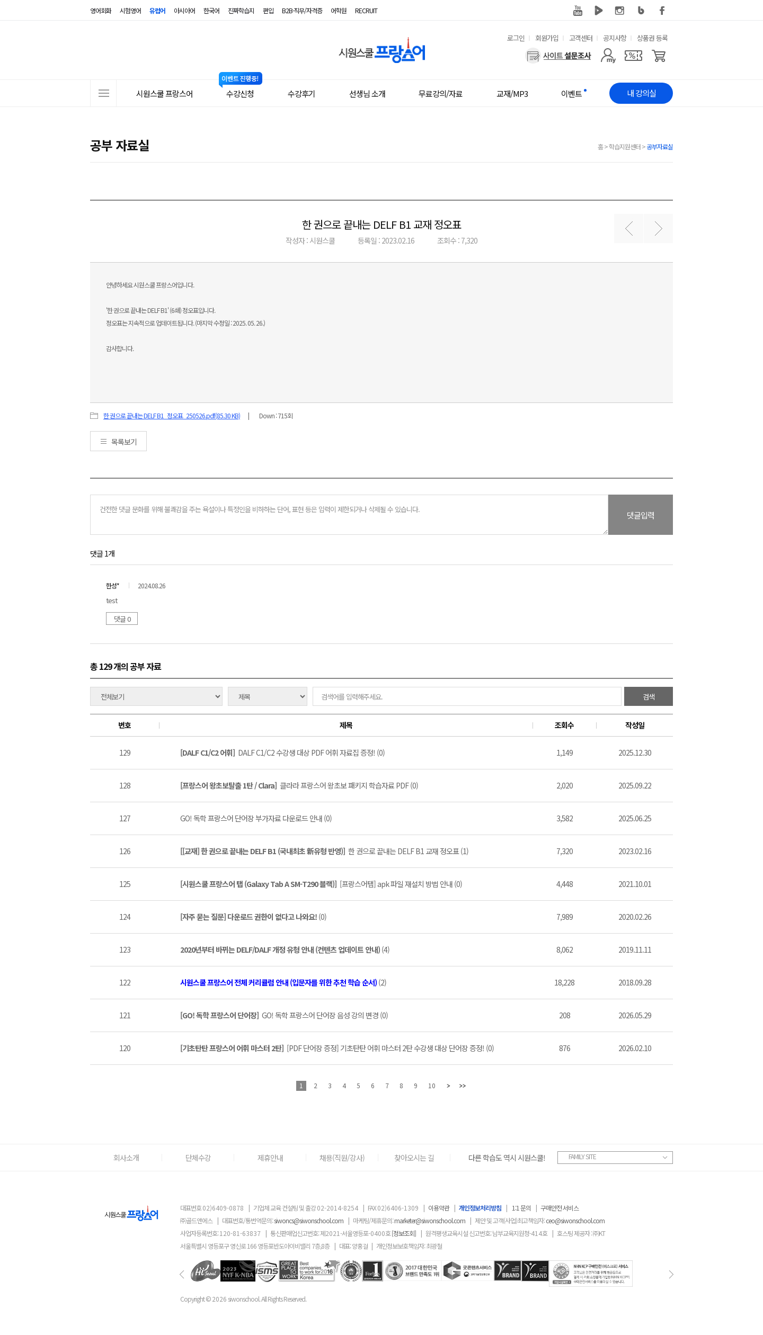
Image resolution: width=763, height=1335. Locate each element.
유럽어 (157, 10)
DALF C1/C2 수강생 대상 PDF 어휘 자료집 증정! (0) (282, 752)
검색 (648, 697)
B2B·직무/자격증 (302, 10)
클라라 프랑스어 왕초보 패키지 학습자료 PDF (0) (299, 785)
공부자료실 (659, 146)
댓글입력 (640, 515)
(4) (284, 949)
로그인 (516, 38)
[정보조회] (404, 1233)
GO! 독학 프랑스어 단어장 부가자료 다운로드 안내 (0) (256, 818)
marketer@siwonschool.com (429, 1220)
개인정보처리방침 (480, 1207)
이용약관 (438, 1207)
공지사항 (614, 38)
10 (432, 1085)
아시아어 (184, 10)
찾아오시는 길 (414, 1157)
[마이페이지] (608, 56)
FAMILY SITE (582, 1156)
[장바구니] (659, 56)
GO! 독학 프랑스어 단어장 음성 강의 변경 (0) (284, 1015)
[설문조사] (558, 56)
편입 (268, 10)
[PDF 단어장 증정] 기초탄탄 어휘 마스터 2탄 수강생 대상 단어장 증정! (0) (337, 1048)
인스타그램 (620, 10)
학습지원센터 (625, 146)
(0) (253, 916)
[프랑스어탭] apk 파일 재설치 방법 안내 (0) (321, 884)
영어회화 (100, 10)
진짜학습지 (241, 10)
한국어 (211, 10)
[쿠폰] (633, 56)
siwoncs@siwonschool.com (308, 1220)
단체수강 (198, 1157)
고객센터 (580, 38)
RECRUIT (366, 10)
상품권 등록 (652, 38)
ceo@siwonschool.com (575, 1220)
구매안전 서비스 (559, 1207)
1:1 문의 (521, 1207)
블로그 (641, 10)
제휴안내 (270, 1157)
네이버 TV (598, 10)
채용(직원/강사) (342, 1157)
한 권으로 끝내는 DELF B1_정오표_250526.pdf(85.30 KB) (171, 415)
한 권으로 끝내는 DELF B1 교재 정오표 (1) (324, 851)
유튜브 (577, 10)
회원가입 (546, 38)
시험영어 (130, 10)
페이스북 (662, 10)
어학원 (339, 10)
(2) (283, 982)
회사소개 (126, 1157)
